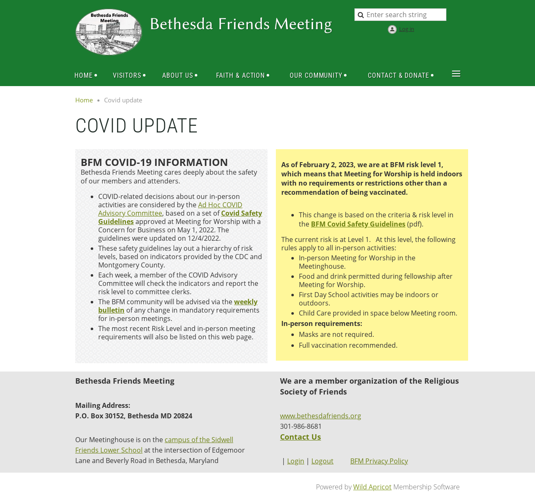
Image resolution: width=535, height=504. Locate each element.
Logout (322, 461)
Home (84, 100)
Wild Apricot (372, 486)
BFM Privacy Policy (379, 461)
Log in (406, 29)
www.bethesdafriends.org (320, 415)
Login (295, 461)
